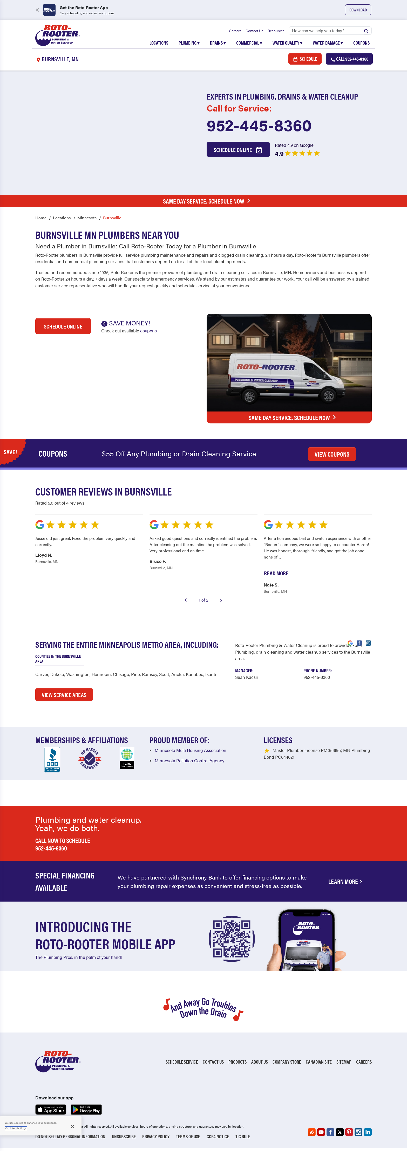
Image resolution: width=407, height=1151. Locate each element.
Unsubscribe (124, 1139)
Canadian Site (319, 1065)
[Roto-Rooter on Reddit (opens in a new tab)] (312, 1135)
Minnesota (87, 221)
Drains (218, 44)
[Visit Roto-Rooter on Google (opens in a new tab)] (350, 646)
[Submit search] (366, 32)
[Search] (330, 32)
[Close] (72, 1126)
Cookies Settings (16, 1128)
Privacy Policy (155, 1139)
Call (349, 61)
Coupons (361, 44)
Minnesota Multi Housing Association (190, 753)
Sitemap (343, 1065)
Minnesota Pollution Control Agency (189, 764)
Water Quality (287, 44)
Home (40, 221)
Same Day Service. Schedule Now (208, 203)
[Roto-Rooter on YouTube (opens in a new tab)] (321, 1135)
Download (358, 10)
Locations (159, 44)
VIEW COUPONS (332, 457)
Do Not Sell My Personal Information (70, 1139)
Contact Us (254, 32)
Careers (235, 32)
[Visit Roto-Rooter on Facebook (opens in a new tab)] (359, 646)
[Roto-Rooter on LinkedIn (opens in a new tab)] (368, 1135)
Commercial (249, 44)
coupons (148, 334)
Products (237, 1065)
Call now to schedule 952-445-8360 (62, 847)
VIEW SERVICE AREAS (64, 698)
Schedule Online (238, 153)
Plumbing (189, 44)
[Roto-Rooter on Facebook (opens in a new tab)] (330, 1135)
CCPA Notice (218, 1139)
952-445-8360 (259, 127)
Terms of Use (188, 1139)
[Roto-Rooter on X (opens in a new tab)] (340, 1135)
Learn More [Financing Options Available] (346, 884)
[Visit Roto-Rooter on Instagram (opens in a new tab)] (368, 646)
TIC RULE (242, 1139)
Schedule (305, 61)
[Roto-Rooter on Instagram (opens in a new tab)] (358, 1135)
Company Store (287, 1065)
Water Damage (328, 44)
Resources (276, 32)
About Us (259, 1065)
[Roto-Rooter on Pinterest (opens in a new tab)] (349, 1135)
